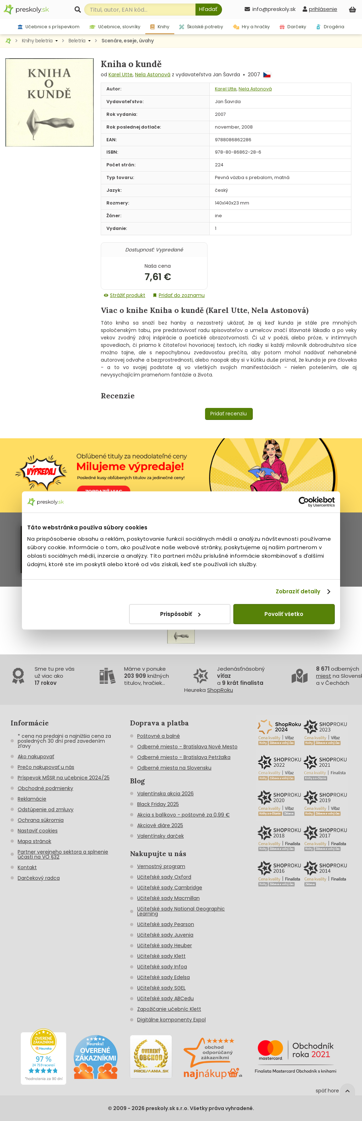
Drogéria (330, 27)
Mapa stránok (34, 841)
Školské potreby (201, 27)
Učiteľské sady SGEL (161, 987)
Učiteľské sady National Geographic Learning (181, 911)
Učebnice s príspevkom (49, 27)
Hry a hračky (251, 27)
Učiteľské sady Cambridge (169, 887)
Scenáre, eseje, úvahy (127, 40)
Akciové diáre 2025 (160, 825)
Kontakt (27, 867)
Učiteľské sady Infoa (162, 966)
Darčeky (293, 27)
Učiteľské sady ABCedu (165, 998)
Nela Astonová (152, 74)
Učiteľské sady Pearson (165, 924)
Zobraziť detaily (298, 591)
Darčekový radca (39, 878)
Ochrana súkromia (41, 820)
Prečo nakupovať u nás (46, 767)
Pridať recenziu (228, 413)
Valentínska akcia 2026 (165, 793)
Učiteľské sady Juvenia (165, 934)
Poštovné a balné (158, 736)
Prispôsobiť (180, 614)
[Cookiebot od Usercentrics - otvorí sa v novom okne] (304, 502)
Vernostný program (161, 866)
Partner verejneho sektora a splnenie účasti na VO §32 (63, 854)
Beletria (77, 40)
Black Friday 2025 (158, 804)
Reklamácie (32, 798)
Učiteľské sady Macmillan (168, 898)
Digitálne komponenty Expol (171, 1019)
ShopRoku (220, 690)
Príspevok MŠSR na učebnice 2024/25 (64, 777)
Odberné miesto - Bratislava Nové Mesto (187, 746)
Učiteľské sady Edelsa (163, 977)
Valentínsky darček (160, 836)
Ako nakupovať (36, 756)
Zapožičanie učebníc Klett (169, 1009)
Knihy (159, 27)
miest (323, 676)
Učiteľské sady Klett (161, 956)
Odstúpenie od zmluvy (46, 809)
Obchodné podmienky (45, 788)
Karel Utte (121, 74)
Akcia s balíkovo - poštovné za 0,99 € (183, 814)
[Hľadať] (208, 10)
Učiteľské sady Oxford (164, 876)
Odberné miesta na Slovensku (174, 767)
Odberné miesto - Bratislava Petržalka (183, 757)
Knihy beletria (37, 40)
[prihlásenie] (320, 9)
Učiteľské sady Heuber (164, 945)
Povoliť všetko (283, 614)
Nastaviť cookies (38, 830)
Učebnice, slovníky (115, 27)
